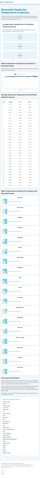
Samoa (4, 441)
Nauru (4, 419)
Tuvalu (4, 449)
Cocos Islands (6, 407)
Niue (4, 425)
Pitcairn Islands (6, 435)
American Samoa (6, 401)
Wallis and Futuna (6, 452)
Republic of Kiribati (7, 437)
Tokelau (4, 445)
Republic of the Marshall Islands (10, 439)
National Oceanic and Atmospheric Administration (22, 382)
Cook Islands (5, 409)
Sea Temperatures (6, 2)
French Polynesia (6, 413)
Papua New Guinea (7, 433)
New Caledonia (6, 421)
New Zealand (5, 423)
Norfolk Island (6, 427)
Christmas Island (6, 405)
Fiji (3, 411)
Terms (3, 472)
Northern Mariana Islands (8, 429)
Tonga (4, 447)
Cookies (2, 470)
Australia (5, 403)
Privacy (2, 474)
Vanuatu (4, 450)
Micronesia (5, 417)
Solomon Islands (6, 443)
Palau (4, 431)
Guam (4, 415)
